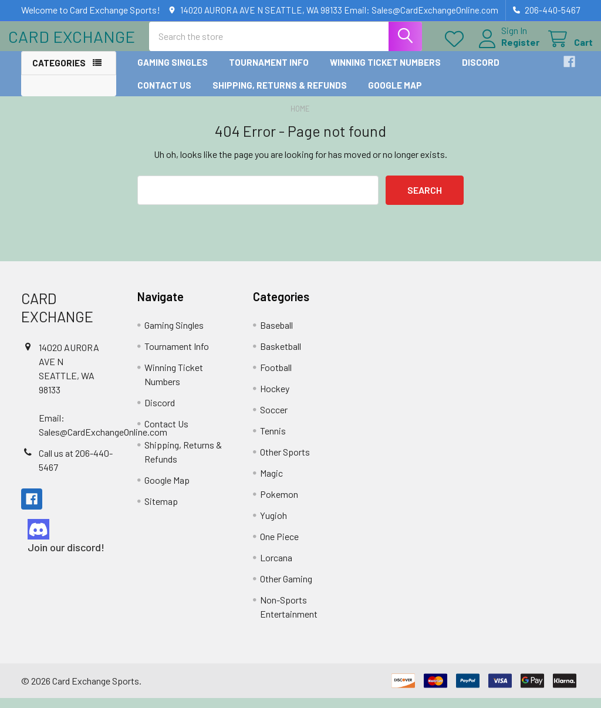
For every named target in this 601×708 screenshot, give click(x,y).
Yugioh (273, 525)
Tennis (273, 440)
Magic (271, 482)
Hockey (274, 398)
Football (276, 377)
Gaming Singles (172, 72)
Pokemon (279, 504)
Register (507, 48)
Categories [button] (59, 73)
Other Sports (285, 461)
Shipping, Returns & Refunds (279, 94)
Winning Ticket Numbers (385, 72)
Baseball (276, 334)
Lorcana (276, 567)
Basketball (280, 356)
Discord (480, 72)
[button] (69, 538)
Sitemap (161, 511)
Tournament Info (269, 72)
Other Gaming (286, 588)
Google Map (395, 94)
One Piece (279, 546)
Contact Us (164, 94)
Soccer (274, 419)
